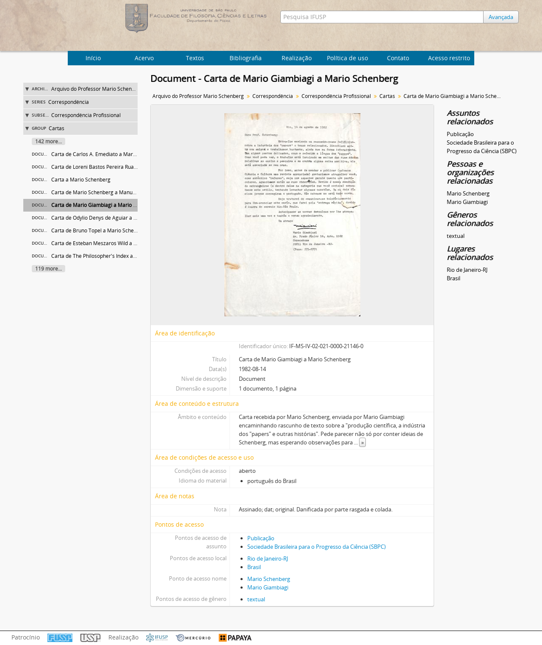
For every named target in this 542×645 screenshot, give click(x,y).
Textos (195, 58)
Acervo (144, 58)
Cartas (56, 128)
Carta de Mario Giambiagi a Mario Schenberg (104, 205)
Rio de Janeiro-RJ (267, 558)
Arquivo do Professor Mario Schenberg (97, 88)
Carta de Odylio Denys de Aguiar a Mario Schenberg (112, 217)
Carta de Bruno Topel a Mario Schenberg (99, 230)
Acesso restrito (449, 58)
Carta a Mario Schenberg (81, 179)
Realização (297, 58)
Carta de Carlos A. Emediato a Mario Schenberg (107, 154)
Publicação (260, 538)
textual (256, 599)
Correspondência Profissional (86, 115)
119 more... (48, 268)
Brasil (254, 567)
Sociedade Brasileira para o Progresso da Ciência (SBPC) (316, 546)
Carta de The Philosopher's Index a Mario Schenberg (113, 256)
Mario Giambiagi (267, 587)
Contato (398, 58)
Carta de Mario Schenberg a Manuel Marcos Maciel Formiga (122, 192)
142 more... (48, 141)
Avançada (501, 17)
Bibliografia (246, 58)
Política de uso (347, 58)
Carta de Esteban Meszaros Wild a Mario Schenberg (112, 243)
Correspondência (68, 102)
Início (93, 58)
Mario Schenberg (268, 579)
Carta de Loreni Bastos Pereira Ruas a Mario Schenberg (117, 166)
